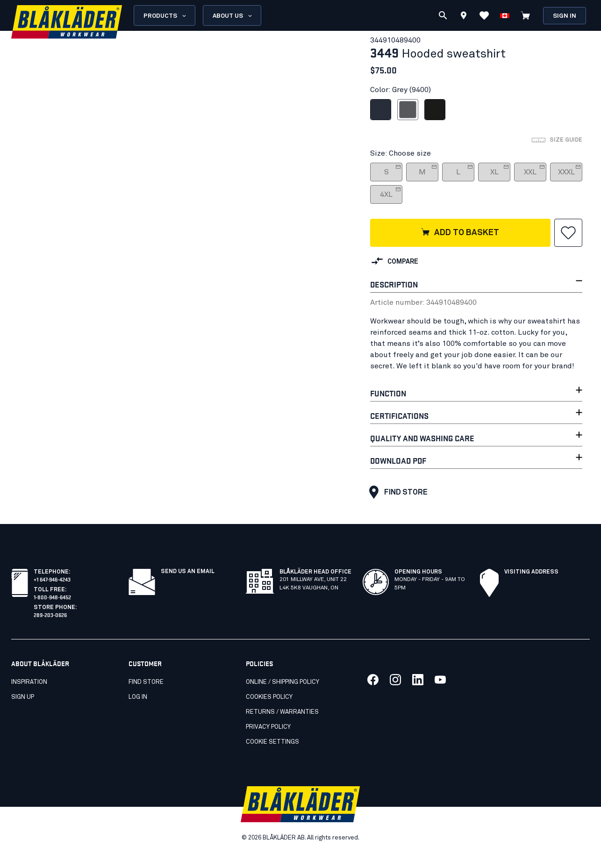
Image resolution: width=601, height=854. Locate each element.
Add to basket (459, 233)
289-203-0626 (50, 614)
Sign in (564, 16)
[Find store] (463, 17)
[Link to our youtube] (440, 679)
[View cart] (525, 15)
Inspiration (29, 682)
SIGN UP (22, 697)
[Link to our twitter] (395, 679)
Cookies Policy (269, 697)
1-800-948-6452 (52, 596)
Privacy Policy (268, 727)
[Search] (443, 15)
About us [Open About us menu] (233, 16)
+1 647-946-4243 (52, 578)
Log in (138, 697)
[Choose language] (504, 15)
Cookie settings (272, 742)
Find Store (396, 492)
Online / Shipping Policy (282, 682)
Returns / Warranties (282, 712)
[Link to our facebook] (373, 679)
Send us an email (188, 571)
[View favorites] (484, 15)
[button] (568, 233)
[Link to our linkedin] (418, 679)
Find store (146, 682)
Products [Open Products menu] (165, 16)
